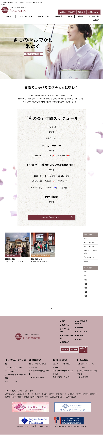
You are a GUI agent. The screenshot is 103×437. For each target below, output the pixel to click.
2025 (85, 276)
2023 (85, 280)
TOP (63, 321)
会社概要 (20, 429)
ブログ (70, 16)
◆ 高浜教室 (82, 363)
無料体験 (65, 351)
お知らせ (80, 339)
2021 (85, 288)
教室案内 (96, 20)
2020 (85, 292)
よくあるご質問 (94, 16)
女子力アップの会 (90, 238)
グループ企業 (29, 429)
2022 (85, 284)
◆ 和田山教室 (60, 363)
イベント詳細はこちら (50, 217)
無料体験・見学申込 (61, 12)
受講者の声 (65, 342)
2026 (85, 272)
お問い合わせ (92, 12)
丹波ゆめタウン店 (90, 257)
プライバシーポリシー (44, 429)
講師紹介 (81, 16)
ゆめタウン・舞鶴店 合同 (90, 252)
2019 (85, 296)
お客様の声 (58, 16)
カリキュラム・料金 (25, 16)
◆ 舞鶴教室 (35, 363)
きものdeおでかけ (43, 16)
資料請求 (77, 12)
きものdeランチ (89, 246)
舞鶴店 (86, 261)
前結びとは (9, 16)
